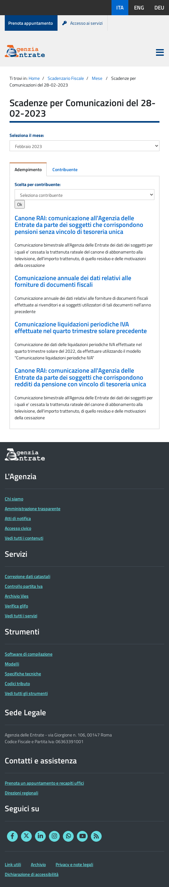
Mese (97, 78)
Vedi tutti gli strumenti (26, 693)
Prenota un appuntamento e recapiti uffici (44, 783)
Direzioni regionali (21, 792)
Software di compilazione (28, 654)
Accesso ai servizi (82, 23)
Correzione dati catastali (27, 576)
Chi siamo (14, 498)
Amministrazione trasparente (32, 508)
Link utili (13, 864)
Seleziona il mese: (27, 135)
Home (34, 78)
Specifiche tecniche (23, 673)
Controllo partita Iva (24, 586)
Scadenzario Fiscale (66, 78)
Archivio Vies (17, 596)
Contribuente (65, 169)
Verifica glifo (16, 605)
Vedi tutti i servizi (21, 615)
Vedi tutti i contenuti (24, 538)
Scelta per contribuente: (38, 184)
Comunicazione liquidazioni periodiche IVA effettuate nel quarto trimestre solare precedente (81, 327)
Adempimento (28, 169)
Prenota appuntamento (30, 23)
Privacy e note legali (74, 864)
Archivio (38, 864)
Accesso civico (18, 528)
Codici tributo (17, 683)
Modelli (12, 663)
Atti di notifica (18, 518)
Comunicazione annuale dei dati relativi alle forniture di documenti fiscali (73, 281)
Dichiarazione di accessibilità (31, 874)
